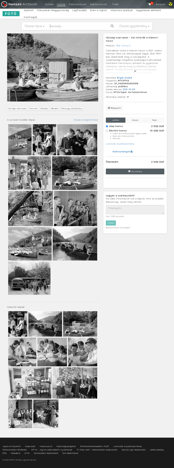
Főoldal (49, 4)
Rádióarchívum (78, 4)
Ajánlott (29, 10)
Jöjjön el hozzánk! (12, 446)
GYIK (27, 453)
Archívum (19, 4)
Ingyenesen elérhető (148, 10)
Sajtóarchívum (98, 4)
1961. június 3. (123, 45)
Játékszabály (157, 449)
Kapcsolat (30, 446)
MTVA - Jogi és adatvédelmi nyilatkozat (52, 449)
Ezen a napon (98, 10)
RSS (5, 453)
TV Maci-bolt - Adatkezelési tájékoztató (97, 449)
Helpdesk (16, 453)
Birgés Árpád (124, 77)
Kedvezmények (123, 151)
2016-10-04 (129, 89)
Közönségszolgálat (66, 446)
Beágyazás (114, 108)
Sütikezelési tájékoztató (46, 453)
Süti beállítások (70, 453)
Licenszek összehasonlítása (120, 143)
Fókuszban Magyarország (53, 10)
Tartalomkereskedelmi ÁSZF (94, 446)
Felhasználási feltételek (15, 449)
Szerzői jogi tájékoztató (133, 449)
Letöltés (115, 120)
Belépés (161, 4)
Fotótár (61, 4)
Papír (154, 120)
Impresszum (46, 446)
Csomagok (30, 17)
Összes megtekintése (86, 119)
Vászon (135, 120)
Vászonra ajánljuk (121, 10)
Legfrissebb (79, 10)
